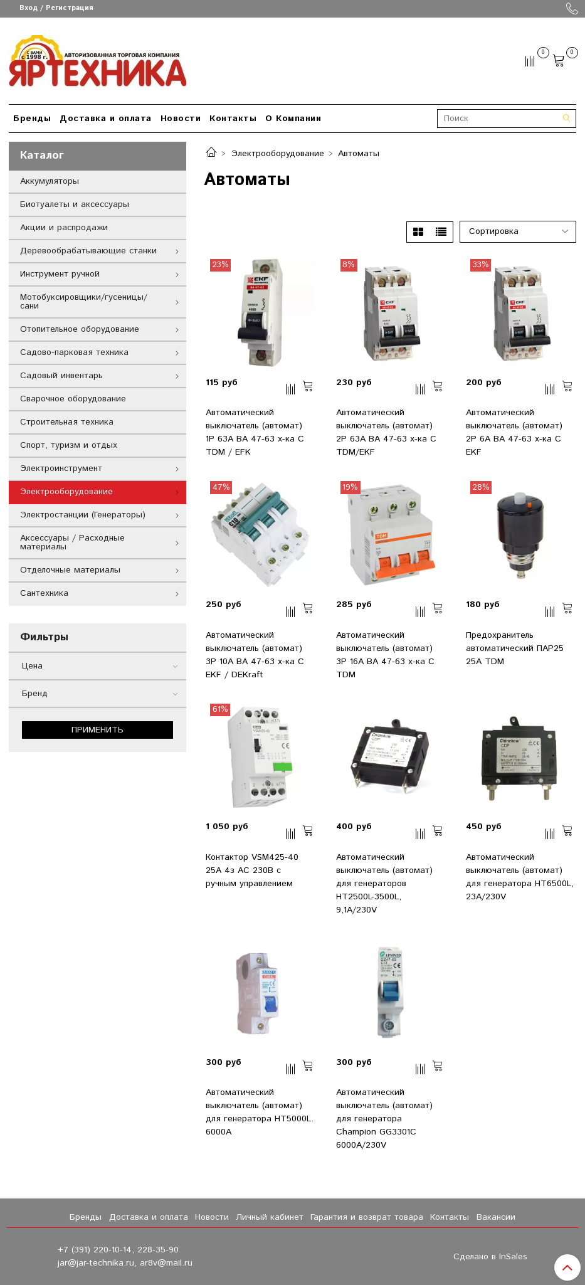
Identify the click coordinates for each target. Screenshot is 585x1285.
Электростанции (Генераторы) (82, 515)
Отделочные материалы (70, 570)
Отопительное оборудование (79, 329)
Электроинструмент (61, 468)
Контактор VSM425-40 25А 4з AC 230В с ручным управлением (252, 870)
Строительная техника (66, 422)
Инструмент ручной (60, 274)
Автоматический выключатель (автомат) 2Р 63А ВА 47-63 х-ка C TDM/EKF (386, 432)
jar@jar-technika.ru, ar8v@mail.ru (125, 1263)
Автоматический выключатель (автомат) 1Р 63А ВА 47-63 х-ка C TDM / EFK (255, 432)
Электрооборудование (277, 153)
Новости (181, 118)
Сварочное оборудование (73, 399)
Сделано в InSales (490, 1256)
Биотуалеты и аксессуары (74, 204)
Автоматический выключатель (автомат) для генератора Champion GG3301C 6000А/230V (384, 1118)
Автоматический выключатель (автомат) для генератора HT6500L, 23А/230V (520, 877)
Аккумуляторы (49, 181)
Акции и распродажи (64, 227)
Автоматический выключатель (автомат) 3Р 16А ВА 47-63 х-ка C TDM (385, 655)
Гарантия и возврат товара (366, 1217)
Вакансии (496, 1217)
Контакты (232, 118)
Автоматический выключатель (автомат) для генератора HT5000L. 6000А (260, 1112)
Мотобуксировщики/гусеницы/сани (83, 301)
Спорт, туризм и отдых (68, 445)
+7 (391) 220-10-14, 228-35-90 (118, 1250)
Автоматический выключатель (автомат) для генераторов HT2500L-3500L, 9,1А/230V (384, 883)
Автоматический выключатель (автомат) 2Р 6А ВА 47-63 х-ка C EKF (514, 432)
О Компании (293, 118)
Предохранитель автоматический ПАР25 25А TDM (515, 648)
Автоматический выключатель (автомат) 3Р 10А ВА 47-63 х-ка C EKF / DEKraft (255, 655)
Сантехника (44, 593)
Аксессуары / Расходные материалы (72, 542)
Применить (97, 730)
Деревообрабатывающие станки (88, 251)
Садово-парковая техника (74, 352)
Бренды (32, 118)
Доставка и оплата (106, 118)
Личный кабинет (269, 1217)
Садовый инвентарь (61, 375)
